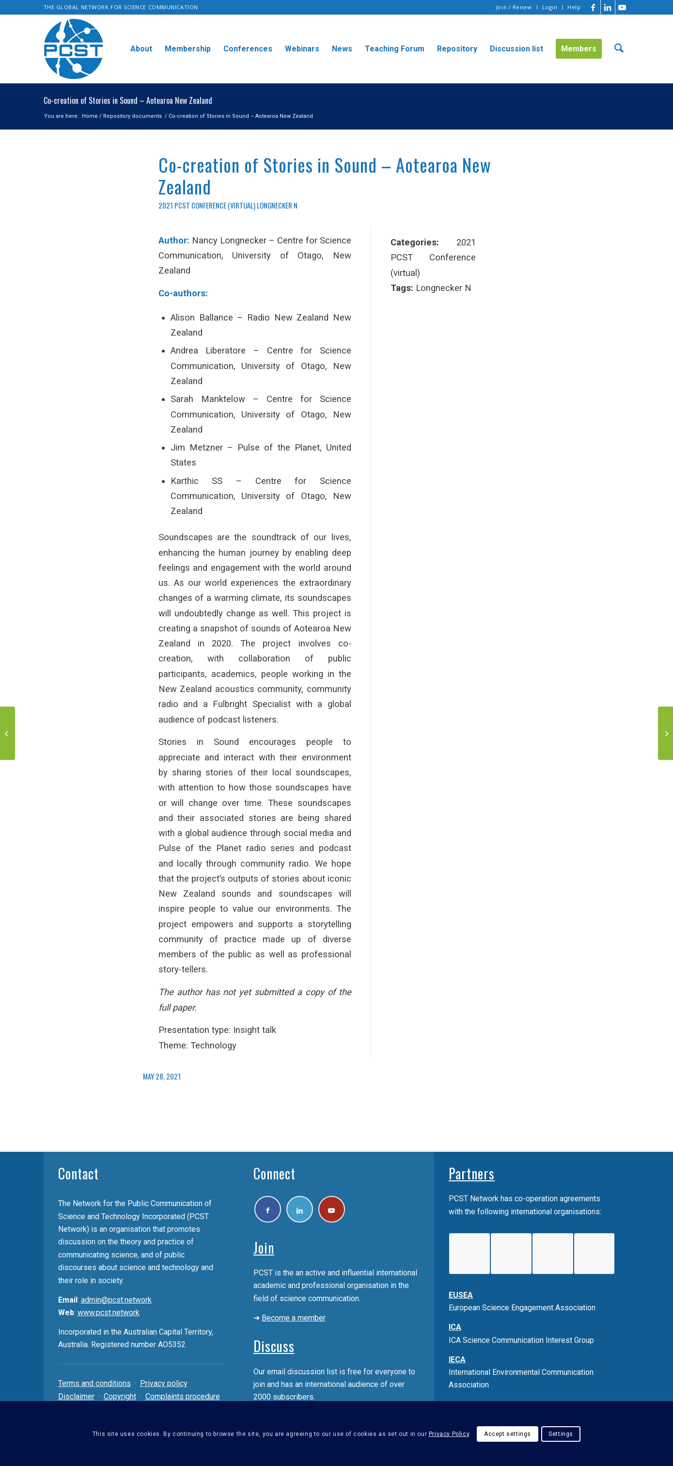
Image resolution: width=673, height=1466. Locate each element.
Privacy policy (164, 1383)
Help (573, 7)
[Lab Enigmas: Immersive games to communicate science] (665, 733)
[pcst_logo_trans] (74, 49)
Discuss (274, 1346)
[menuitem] (514, 7)
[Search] (619, 49)
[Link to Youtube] (622, 7)
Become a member (294, 1317)
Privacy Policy (449, 1434)
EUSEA (461, 1295)
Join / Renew (514, 7)
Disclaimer (76, 1396)
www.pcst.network (109, 1312)
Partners (472, 1173)
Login (550, 7)
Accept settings (507, 1434)
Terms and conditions (94, 1383)
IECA (457, 1359)
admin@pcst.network (116, 1300)
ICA (455, 1327)
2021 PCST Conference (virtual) (206, 205)
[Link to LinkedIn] (608, 7)
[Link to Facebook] (593, 7)
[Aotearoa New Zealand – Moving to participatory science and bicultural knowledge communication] (7, 733)
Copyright (120, 1396)
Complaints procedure (182, 1396)
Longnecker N (277, 205)
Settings (560, 1434)
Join (263, 1247)
